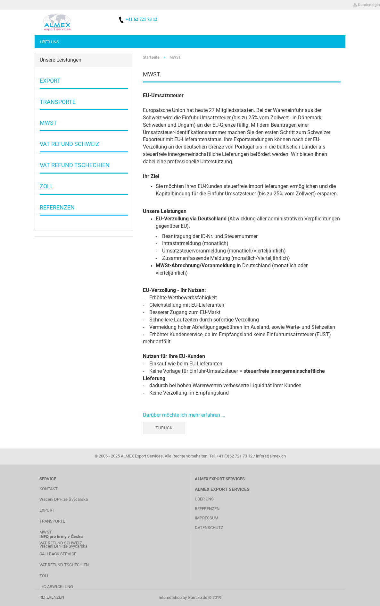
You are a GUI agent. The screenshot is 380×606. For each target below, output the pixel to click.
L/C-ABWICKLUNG (56, 586)
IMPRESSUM (206, 518)
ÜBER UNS (204, 499)
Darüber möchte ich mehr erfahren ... (184, 415)
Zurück (164, 427)
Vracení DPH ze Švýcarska (63, 499)
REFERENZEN (51, 597)
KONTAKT (48, 488)
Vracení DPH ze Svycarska (63, 546)
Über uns (49, 41)
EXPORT (46, 510)
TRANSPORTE (52, 521)
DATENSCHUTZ (209, 527)
